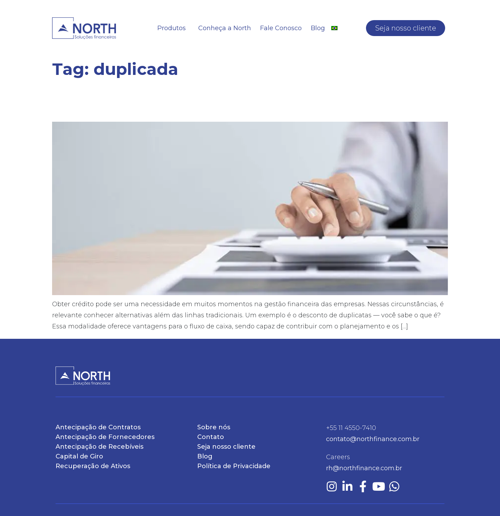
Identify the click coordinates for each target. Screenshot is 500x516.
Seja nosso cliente (405, 28)
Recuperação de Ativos (93, 466)
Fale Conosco (281, 28)
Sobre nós (213, 427)
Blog (318, 28)
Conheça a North (224, 28)
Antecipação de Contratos (98, 427)
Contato (210, 437)
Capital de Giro (79, 456)
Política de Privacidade (233, 466)
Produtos (173, 28)
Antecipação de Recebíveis (99, 446)
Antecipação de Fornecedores (105, 437)
